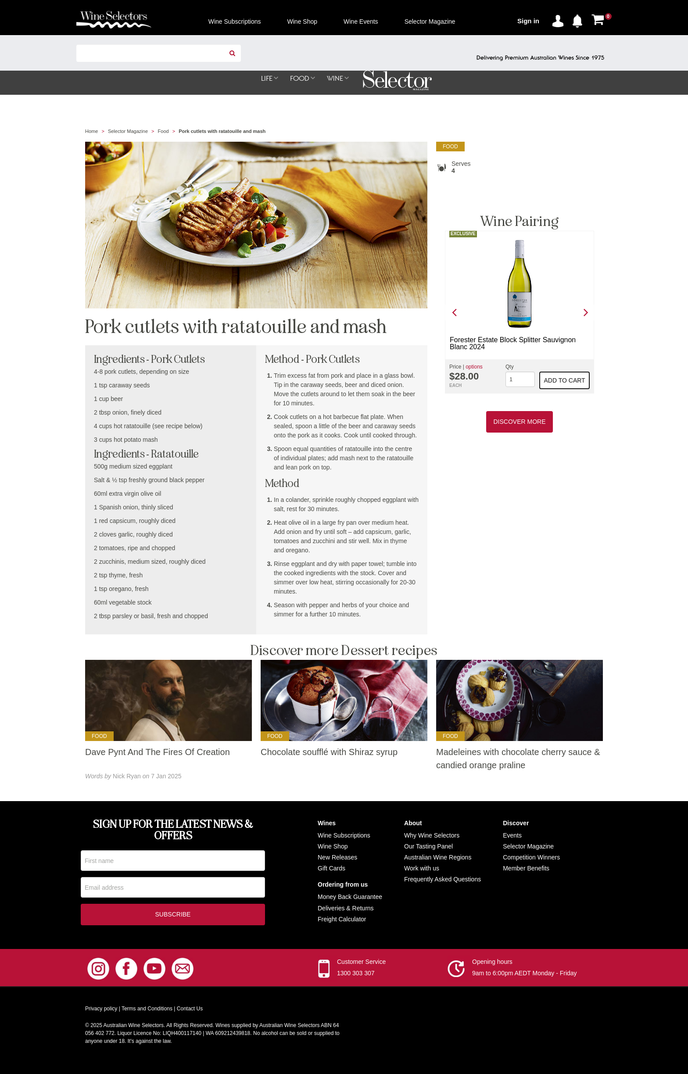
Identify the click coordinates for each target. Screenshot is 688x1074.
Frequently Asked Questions (442, 879)
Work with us (421, 868)
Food (163, 131)
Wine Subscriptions (344, 835)
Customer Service (361, 963)
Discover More (519, 422)
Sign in (528, 21)
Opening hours (492, 963)
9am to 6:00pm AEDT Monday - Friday (524, 975)
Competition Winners (531, 857)
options (474, 367)
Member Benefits (526, 868)
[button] (579, 19)
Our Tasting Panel (428, 846)
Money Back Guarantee (350, 897)
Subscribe (173, 916)
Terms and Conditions (147, 1011)
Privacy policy (101, 1011)
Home (91, 131)
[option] (519, 312)
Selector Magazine (128, 131)
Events (512, 835)
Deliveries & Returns (346, 908)
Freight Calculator (342, 919)
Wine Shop (333, 846)
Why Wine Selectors (431, 835)
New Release (336, 857)
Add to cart (564, 380)
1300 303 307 (356, 975)
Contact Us (190, 1011)
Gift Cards (331, 868)
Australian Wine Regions (437, 857)
